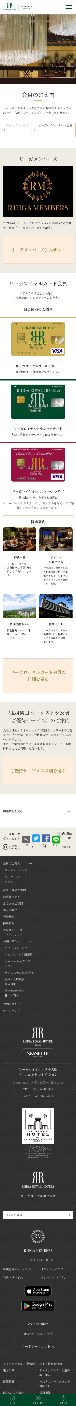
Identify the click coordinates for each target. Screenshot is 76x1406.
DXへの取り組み (13, 1393)
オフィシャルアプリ (53, 1269)
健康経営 (8, 1381)
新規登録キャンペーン (17, 1269)
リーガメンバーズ (17, 125)
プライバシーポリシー (19, 948)
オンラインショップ (38, 1334)
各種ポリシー (11, 941)
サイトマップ (11, 1011)
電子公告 (8, 1370)
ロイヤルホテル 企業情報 (19, 1364)
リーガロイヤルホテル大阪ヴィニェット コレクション (38, 1072)
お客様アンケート (14, 897)
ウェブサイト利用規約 (19, 954)
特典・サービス (13, 1277)
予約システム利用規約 (19, 973)
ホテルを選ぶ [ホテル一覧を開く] (13, 1215)
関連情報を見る (13, 811)
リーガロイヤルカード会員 (55, 125)
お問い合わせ (11, 1004)
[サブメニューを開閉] (30, 863)
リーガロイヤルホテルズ (38, 1196)
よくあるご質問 (13, 903)
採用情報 (8, 923)
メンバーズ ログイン (53, 1277)
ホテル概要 (10, 910)
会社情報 (8, 917)
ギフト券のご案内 (14, 890)
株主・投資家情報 (50, 1364)
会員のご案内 (11, 863)
